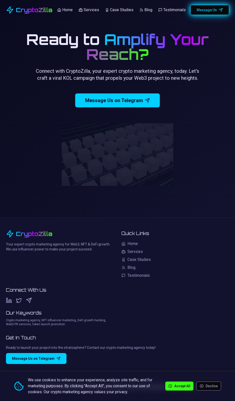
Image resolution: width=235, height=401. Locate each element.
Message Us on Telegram (117, 101)
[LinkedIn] (9, 300)
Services (89, 9)
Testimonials (172, 9)
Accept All (179, 386)
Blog (145, 9)
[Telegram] (29, 300)
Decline (209, 386)
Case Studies (119, 9)
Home (65, 9)
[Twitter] (19, 300)
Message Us (210, 10)
